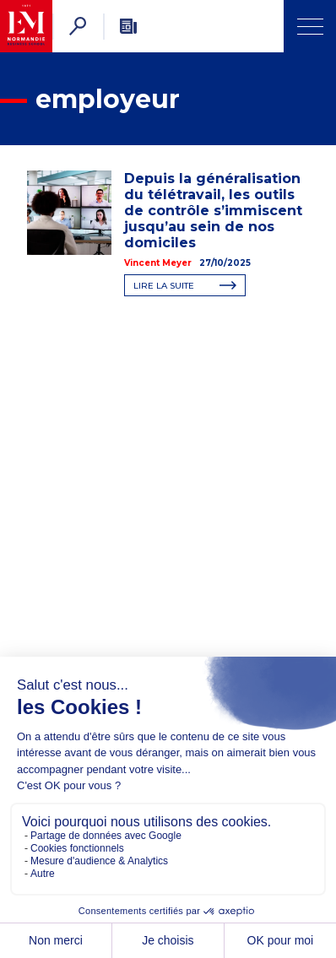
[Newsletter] (128, 26)
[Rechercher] (77, 26)
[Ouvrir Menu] (310, 26)
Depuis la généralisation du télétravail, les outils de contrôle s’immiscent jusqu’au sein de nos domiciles (213, 210)
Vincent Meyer (158, 262)
